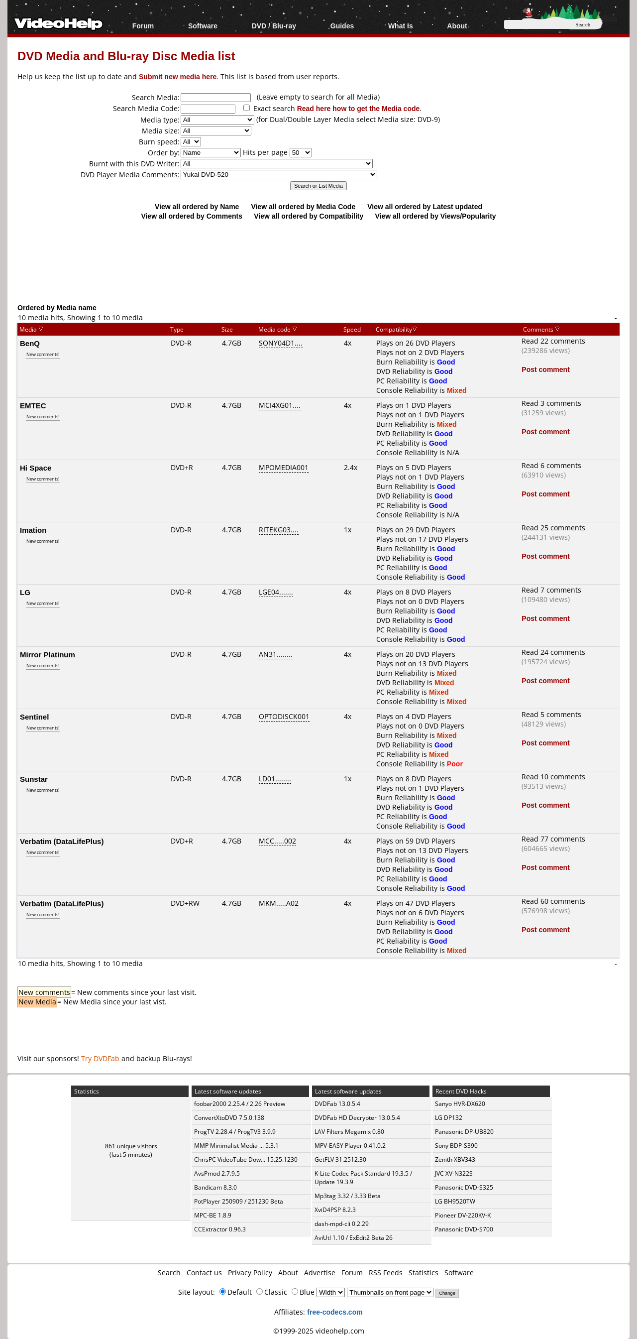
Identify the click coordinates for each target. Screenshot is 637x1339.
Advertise (319, 1272)
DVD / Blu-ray (274, 25)
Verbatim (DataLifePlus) (62, 841)
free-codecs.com (334, 1312)
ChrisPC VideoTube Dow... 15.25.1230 (246, 1159)
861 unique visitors (131, 1146)
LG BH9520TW (455, 1201)
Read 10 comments (553, 776)
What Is (400, 25)
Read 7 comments (551, 590)
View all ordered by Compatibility (308, 216)
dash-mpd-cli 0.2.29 (342, 1223)
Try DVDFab (100, 1058)
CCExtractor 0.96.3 (220, 1229)
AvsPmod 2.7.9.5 (217, 1173)
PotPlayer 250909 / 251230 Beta (238, 1201)
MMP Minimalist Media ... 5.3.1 (236, 1145)
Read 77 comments (553, 839)
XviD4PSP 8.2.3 (335, 1210)
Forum (143, 25)
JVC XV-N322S (454, 1173)
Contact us (204, 1272)
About (457, 25)
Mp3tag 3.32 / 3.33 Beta (348, 1196)
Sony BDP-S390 (456, 1145)
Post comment (545, 369)
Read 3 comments (551, 403)
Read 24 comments (553, 652)
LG (25, 592)
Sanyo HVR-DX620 (460, 1103)
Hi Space (35, 468)
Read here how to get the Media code (358, 108)
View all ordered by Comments (191, 216)
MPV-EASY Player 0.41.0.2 (350, 1145)
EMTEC (33, 405)
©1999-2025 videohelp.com (318, 1331)
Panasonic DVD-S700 (464, 1229)
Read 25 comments (553, 527)
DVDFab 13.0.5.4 (337, 1103)
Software (202, 25)
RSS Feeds (386, 1272)
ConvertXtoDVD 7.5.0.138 (229, 1117)
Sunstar (34, 779)
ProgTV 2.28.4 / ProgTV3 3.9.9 (235, 1131)
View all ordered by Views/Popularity (435, 216)
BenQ (30, 343)
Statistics (423, 1272)
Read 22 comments (553, 341)
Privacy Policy (250, 1272)
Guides (342, 25)
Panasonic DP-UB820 (464, 1131)
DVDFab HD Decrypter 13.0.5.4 (357, 1117)
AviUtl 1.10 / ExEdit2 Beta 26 (354, 1237)
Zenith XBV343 (455, 1159)
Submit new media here (177, 76)
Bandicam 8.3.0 (215, 1187)
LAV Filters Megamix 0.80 (349, 1131)
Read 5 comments (551, 714)
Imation (33, 530)
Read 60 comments (553, 901)
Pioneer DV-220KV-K (463, 1215)
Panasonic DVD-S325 (464, 1187)
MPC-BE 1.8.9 (212, 1215)
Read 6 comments (551, 465)
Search (169, 1272)
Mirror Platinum (47, 654)
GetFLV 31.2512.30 (340, 1159)
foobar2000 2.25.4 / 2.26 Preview (239, 1103)
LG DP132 (448, 1117)
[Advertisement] (318, 261)
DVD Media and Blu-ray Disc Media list (126, 55)
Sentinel (34, 717)
